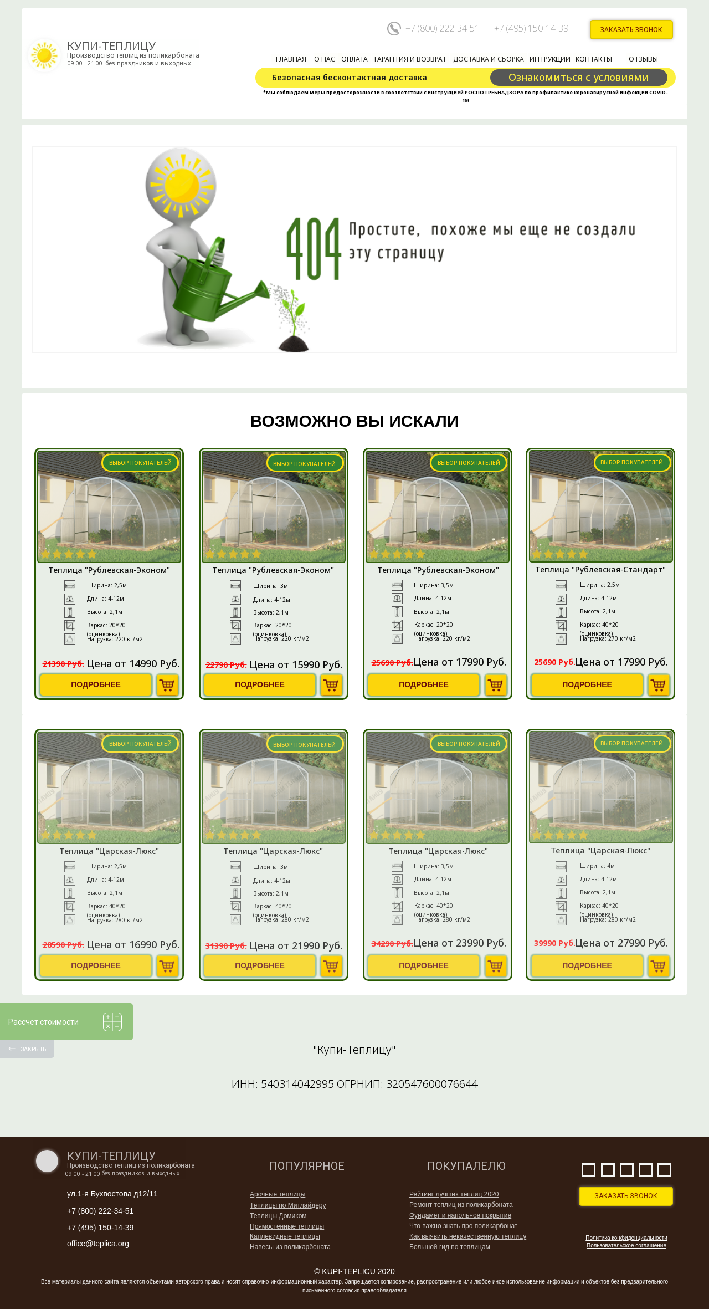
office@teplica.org (98, 1243)
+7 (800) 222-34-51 (442, 28)
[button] (632, 30)
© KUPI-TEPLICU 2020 (354, 1271)
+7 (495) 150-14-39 (531, 28)
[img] (167, 685)
